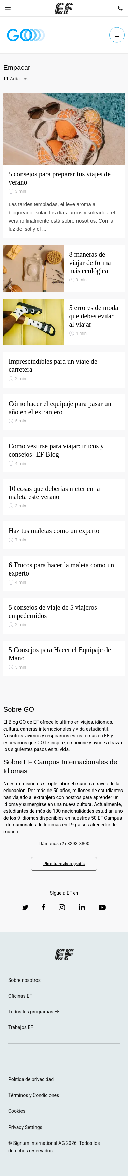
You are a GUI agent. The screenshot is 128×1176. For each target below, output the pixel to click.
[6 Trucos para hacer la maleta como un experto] (64, 573)
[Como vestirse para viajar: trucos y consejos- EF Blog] (64, 454)
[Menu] (117, 35)
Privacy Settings (25, 1127)
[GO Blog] (26, 35)
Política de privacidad (31, 1079)
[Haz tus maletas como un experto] (64, 535)
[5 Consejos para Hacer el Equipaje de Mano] (64, 658)
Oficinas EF (20, 996)
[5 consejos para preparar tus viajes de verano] (64, 165)
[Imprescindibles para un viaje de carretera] (64, 370)
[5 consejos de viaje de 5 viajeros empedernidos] (64, 616)
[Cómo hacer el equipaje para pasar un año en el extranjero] (64, 412)
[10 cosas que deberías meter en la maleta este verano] (64, 497)
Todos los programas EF (34, 1011)
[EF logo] (64, 954)
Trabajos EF (20, 1027)
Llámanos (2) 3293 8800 (64, 843)
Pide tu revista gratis (64, 863)
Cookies (16, 1111)
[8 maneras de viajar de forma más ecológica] (64, 268)
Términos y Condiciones (33, 1095)
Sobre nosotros (24, 980)
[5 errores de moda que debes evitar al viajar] (64, 322)
